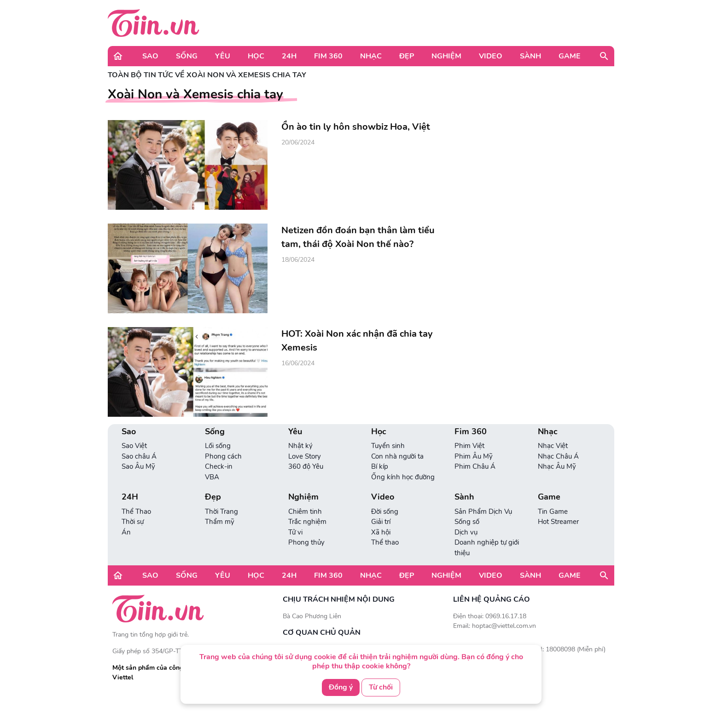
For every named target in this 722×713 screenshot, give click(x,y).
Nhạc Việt (553, 445)
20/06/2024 (297, 142)
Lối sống (218, 445)
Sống (187, 56)
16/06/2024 (297, 363)
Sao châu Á (139, 456)
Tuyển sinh (388, 445)
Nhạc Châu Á (558, 456)
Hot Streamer (558, 521)
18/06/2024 (297, 259)
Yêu (222, 56)
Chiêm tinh (305, 511)
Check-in (219, 466)
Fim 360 (328, 56)
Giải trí (380, 521)
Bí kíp (379, 466)
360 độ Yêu (305, 466)
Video (490, 56)
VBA (212, 477)
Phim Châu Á (474, 466)
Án (126, 532)
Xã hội (380, 532)
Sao (150, 56)
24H (289, 56)
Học (256, 56)
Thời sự (133, 521)
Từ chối (381, 687)
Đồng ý (341, 687)
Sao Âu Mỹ (138, 466)
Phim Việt (469, 445)
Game (570, 56)
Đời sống (384, 511)
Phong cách (223, 456)
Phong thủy (306, 542)
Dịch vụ (465, 532)
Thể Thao (136, 511)
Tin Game (553, 511)
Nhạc (371, 56)
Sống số (466, 521)
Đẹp (406, 56)
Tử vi (295, 532)
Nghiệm (446, 56)
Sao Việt (134, 445)
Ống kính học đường (403, 477)
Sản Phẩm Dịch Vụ (483, 511)
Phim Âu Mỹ (473, 456)
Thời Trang (221, 511)
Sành (530, 56)
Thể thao (385, 542)
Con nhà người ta (397, 456)
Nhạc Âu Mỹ (557, 466)
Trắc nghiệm (307, 521)
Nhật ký (300, 445)
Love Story (304, 456)
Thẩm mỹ (219, 521)
